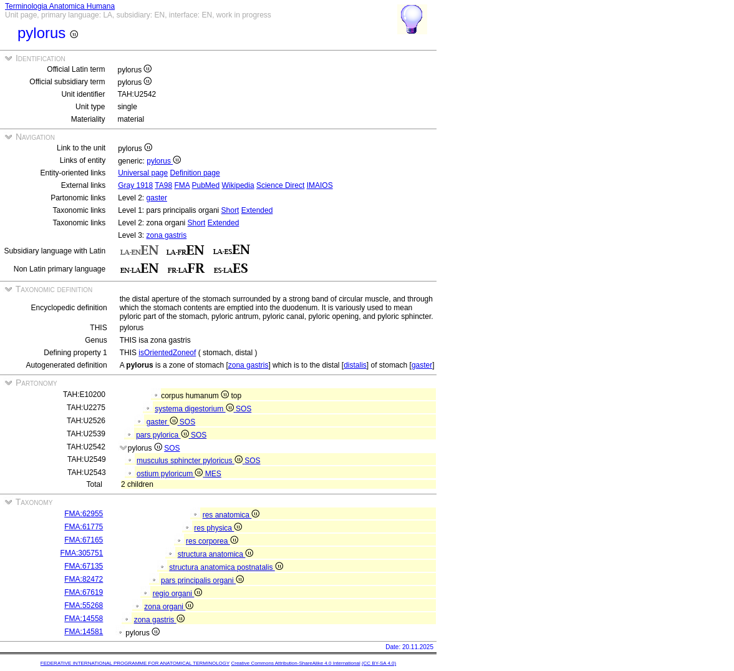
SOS (243, 408)
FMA (182, 185)
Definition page (195, 173)
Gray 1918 (135, 185)
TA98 (163, 185)
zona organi (168, 606)
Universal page (143, 173)
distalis (355, 365)
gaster (157, 197)
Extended (257, 210)
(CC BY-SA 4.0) (379, 663)
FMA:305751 (82, 553)
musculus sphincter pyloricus (190, 460)
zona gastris (167, 235)
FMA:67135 (83, 566)
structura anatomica (216, 554)
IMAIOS (320, 185)
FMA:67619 (83, 592)
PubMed (206, 185)
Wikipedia (238, 185)
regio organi (178, 593)
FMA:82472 (83, 579)
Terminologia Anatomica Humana (60, 6)
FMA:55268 (83, 605)
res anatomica (231, 515)
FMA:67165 (83, 540)
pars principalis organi (202, 580)
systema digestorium (195, 408)
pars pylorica (163, 435)
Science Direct (280, 185)
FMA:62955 (83, 513)
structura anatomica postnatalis (225, 567)
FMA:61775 (83, 526)
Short (230, 210)
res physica (218, 528)
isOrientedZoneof (167, 352)
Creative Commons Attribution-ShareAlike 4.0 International (295, 663)
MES (213, 473)
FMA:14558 (83, 618)
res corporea (212, 541)
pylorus (164, 161)
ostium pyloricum (171, 473)
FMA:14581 (83, 631)
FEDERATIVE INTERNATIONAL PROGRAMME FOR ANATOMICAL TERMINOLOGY (135, 663)
